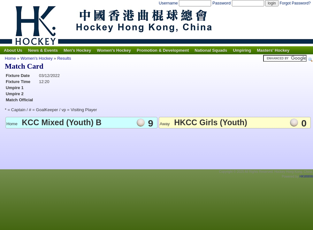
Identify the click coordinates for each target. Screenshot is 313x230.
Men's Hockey (77, 50)
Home (10, 58)
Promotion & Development (163, 50)
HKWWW (306, 176)
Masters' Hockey (273, 50)
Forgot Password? (294, 3)
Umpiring (242, 50)
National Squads (211, 50)
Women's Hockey (114, 50)
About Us (13, 50)
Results (64, 58)
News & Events (43, 50)
